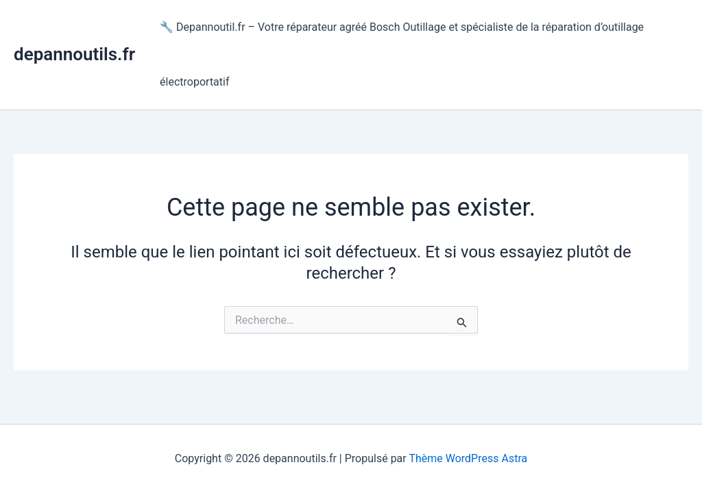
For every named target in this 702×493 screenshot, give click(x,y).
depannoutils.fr (74, 54)
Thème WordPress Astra (468, 458)
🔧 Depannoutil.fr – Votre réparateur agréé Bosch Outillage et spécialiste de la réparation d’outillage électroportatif (402, 54)
